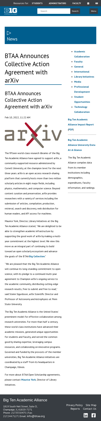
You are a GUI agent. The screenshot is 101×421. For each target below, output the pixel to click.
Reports (75, 408)
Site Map (91, 405)
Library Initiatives (84, 76)
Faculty (78, 61)
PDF (71, 129)
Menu (93, 11)
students (37, 3)
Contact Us (89, 408)
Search (75, 11)
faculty (76, 3)
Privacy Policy (74, 405)
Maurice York (28, 379)
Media (77, 81)
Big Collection (37, 256)
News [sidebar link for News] (12, 39)
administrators (57, 3)
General (78, 66)
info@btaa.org (36, 416)
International (81, 71)
